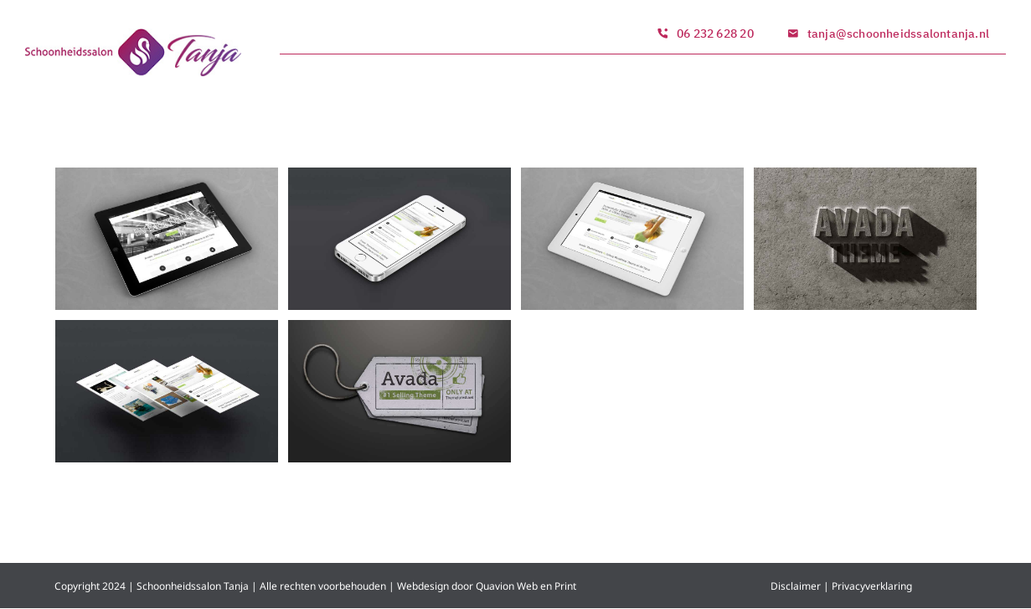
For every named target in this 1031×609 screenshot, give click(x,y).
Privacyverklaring (872, 586)
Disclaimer (796, 586)
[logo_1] (133, 35)
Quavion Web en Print (524, 586)
